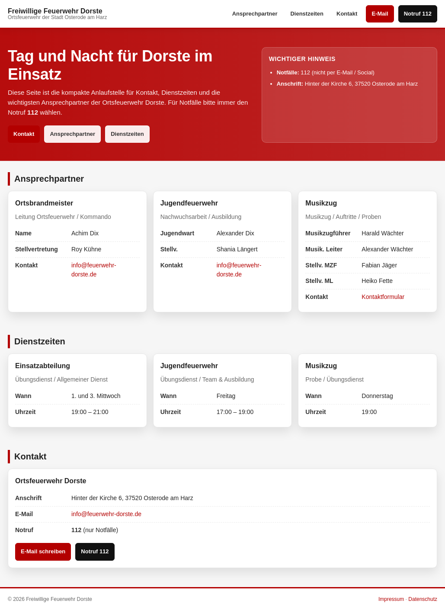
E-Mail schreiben (43, 551)
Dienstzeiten (306, 13)
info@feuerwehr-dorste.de (106, 513)
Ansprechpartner (255, 13)
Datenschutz (422, 599)
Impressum (391, 599)
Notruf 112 (418, 13)
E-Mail (379, 13)
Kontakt (346, 13)
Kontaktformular (383, 296)
